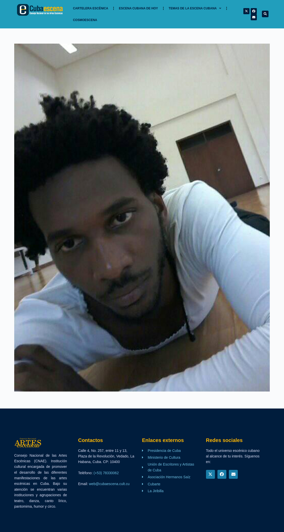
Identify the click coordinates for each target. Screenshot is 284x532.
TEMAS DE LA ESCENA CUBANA (195, 8)
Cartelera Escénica (90, 8)
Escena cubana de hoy (138, 8)
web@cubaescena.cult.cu (109, 484)
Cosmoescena (85, 20)
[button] (265, 14)
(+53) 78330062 (106, 473)
